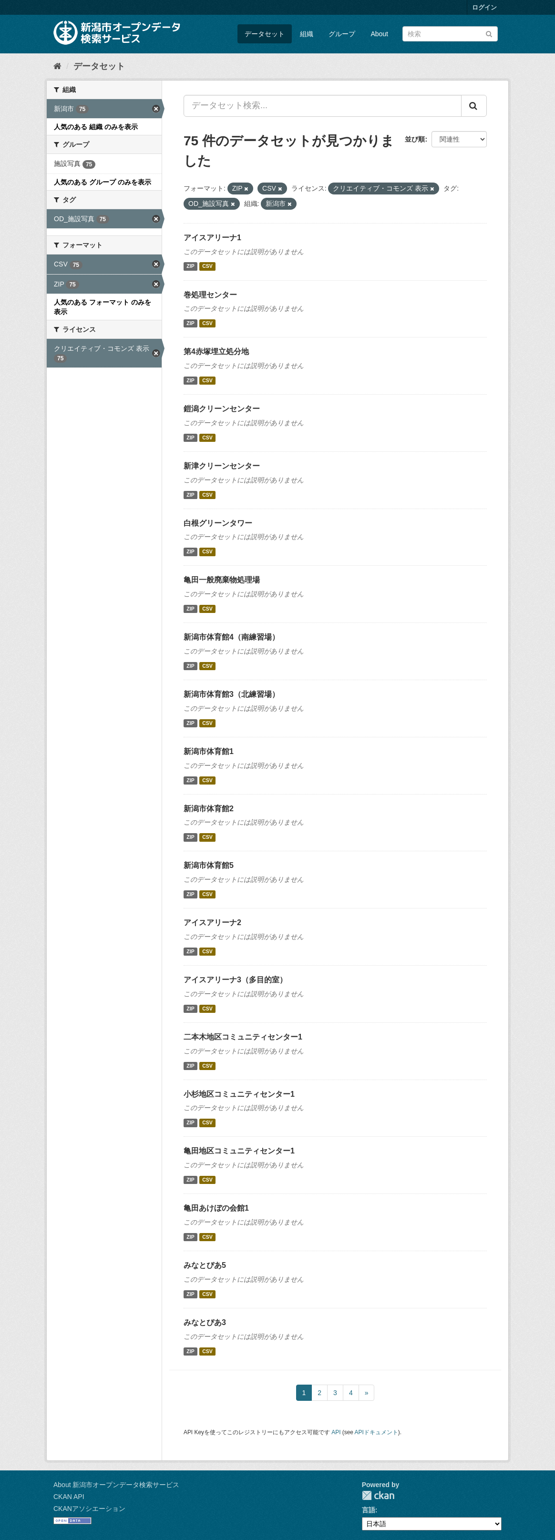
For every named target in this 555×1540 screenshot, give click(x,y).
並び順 (415, 139)
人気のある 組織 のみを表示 (96, 127)
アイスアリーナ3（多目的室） (235, 980)
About (379, 34)
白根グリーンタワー (218, 523)
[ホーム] (57, 66)
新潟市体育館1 (209, 751)
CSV (207, 266)
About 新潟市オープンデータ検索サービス (116, 1485)
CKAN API (68, 1496)
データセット (265, 34)
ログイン (484, 7)
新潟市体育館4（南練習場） (231, 637)
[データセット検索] (450, 33)
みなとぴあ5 (205, 1265)
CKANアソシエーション (89, 1508)
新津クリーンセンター (222, 466)
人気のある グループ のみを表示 (102, 182)
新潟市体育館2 (209, 809)
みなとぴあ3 (205, 1322)
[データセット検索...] (323, 106)
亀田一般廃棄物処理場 (222, 580)
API (335, 1432)
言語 (368, 1510)
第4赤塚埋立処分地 (216, 351)
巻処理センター (210, 295)
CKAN (378, 1495)
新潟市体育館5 (209, 865)
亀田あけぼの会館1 (216, 1208)
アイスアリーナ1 (212, 238)
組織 (306, 34)
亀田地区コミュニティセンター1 (239, 1151)
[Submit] (489, 33)
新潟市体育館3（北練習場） (231, 694)
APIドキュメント (376, 1432)
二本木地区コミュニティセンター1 (243, 1037)
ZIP (190, 266)
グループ (342, 34)
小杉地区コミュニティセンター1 (239, 1094)
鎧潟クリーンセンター (222, 409)
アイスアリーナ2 (212, 922)
